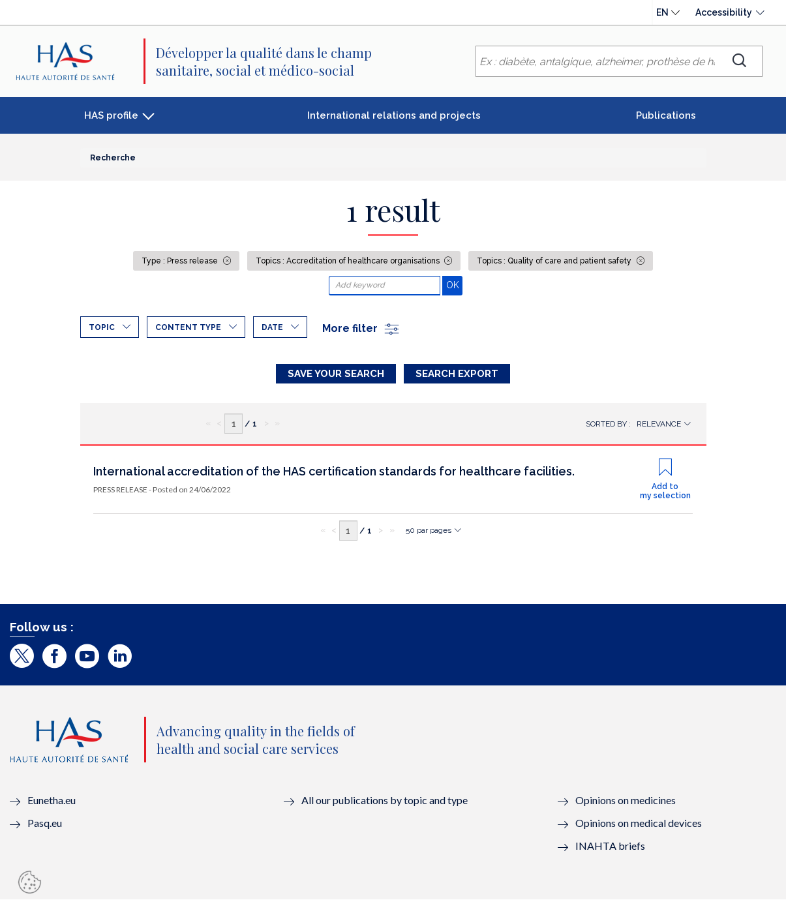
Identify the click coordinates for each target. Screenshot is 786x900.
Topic (102, 327)
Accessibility (723, 12)
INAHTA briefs (610, 845)
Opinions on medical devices (638, 823)
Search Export (457, 374)
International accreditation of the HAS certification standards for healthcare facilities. (334, 471)
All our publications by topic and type (384, 800)
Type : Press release (181, 260)
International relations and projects (394, 115)
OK (454, 284)
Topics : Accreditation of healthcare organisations (349, 260)
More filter (361, 328)
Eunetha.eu (51, 800)
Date (272, 327)
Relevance (659, 423)
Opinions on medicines (625, 800)
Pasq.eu (44, 823)
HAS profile (111, 115)
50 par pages (428, 530)
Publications (666, 115)
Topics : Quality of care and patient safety (555, 260)
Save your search (336, 374)
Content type (188, 327)
